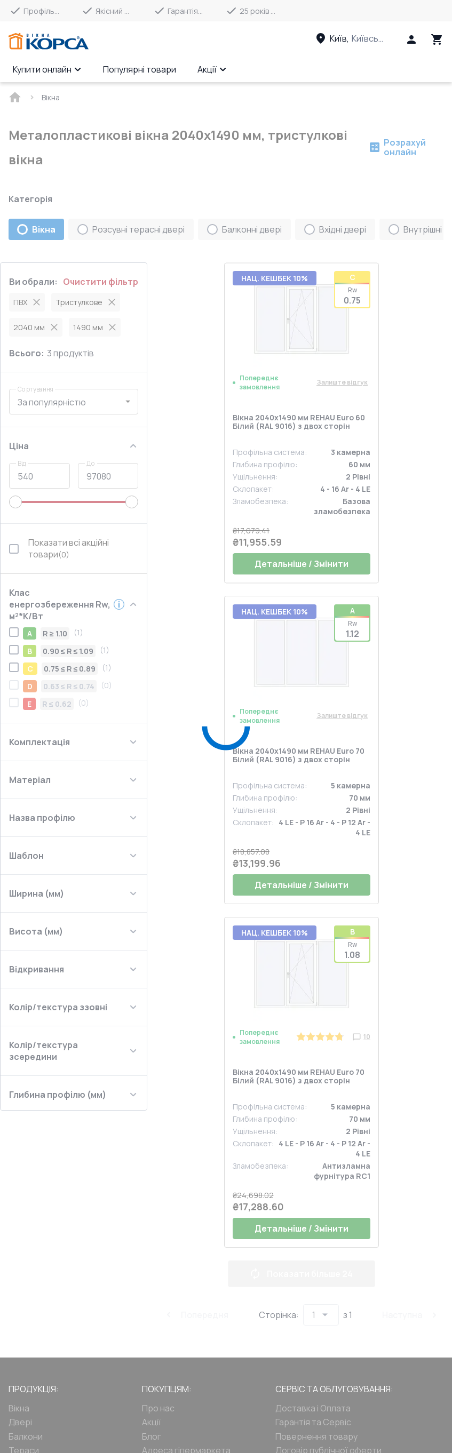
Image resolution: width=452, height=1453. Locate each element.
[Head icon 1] (411, 39)
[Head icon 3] (437, 39)
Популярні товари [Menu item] (139, 69)
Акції (212, 69)
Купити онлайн (47, 69)
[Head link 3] (359, 38)
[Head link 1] (49, 41)
